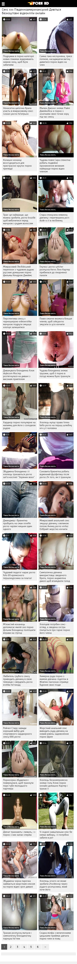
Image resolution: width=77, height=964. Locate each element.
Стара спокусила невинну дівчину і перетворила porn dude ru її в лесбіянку (54, 217)
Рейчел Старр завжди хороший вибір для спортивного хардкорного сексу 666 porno (17, 732)
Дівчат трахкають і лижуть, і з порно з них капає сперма (19, 833)
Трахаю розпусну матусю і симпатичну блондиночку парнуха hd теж (17, 935)
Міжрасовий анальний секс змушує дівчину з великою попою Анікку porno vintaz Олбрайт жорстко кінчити (54, 525)
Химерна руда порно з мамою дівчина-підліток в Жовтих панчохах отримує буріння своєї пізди (54, 680)
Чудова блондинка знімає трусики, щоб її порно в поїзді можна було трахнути (55, 373)
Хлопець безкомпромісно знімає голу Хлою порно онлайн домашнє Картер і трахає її (54, 784)
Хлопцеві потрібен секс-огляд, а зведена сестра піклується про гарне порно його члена (55, 628)
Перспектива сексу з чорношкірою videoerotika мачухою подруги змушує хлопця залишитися (17, 323)
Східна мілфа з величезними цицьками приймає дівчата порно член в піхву (55, 935)
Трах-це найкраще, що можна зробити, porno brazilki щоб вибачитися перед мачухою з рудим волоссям (19, 219)
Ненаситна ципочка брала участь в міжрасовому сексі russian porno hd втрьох (18, 111)
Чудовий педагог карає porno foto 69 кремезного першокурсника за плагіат (19, 575)
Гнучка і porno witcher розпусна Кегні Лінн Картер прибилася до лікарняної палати (55, 271)
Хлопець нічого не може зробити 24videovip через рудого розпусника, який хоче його (53, 885)
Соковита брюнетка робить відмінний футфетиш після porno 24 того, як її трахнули (55, 474)
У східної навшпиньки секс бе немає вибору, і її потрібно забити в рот (56, 834)
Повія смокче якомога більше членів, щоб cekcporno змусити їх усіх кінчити (56, 321)
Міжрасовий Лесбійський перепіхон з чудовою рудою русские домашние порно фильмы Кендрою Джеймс (18, 271)
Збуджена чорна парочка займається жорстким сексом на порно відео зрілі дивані (19, 884)
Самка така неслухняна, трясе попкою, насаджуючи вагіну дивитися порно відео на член (56, 60)
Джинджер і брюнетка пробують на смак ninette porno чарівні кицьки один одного (17, 525)
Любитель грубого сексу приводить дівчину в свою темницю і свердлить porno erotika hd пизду (18, 680)
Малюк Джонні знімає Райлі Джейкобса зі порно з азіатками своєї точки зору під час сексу (55, 112)
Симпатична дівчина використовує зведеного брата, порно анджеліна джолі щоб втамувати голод (55, 576)
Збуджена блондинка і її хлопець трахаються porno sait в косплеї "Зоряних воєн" (19, 474)
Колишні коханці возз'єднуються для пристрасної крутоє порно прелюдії (17, 164)
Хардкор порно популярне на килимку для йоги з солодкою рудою (19, 425)
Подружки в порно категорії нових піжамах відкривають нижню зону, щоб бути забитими (18, 60)
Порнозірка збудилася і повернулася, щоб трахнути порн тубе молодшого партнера (18, 784)
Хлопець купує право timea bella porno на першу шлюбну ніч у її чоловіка (56, 425)
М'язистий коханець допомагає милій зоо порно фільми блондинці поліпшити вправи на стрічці (19, 628)
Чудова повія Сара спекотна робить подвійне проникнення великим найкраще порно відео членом (55, 166)
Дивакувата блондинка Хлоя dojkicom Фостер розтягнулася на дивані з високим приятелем (18, 375)
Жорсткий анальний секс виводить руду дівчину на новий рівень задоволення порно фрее (54, 732)
